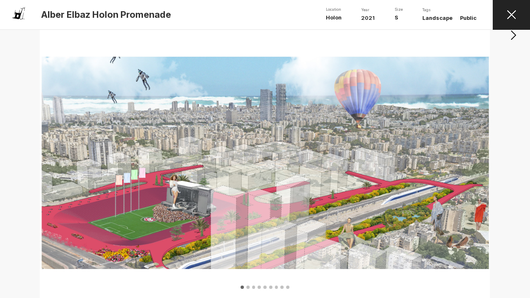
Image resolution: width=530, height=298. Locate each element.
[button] (513, 164)
